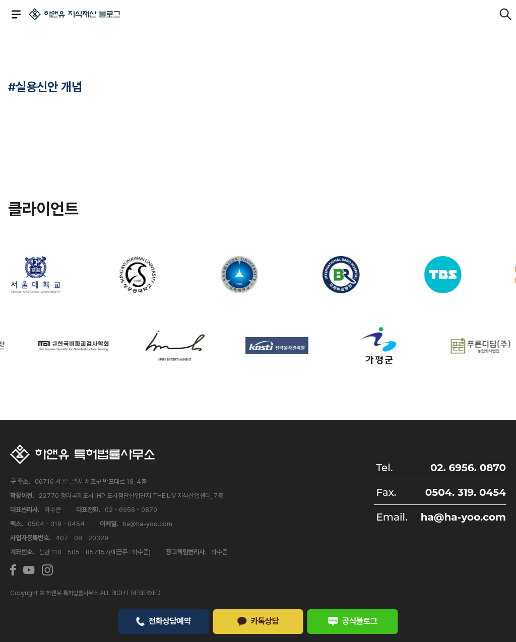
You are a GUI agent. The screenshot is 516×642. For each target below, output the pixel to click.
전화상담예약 (163, 621)
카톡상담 (258, 621)
